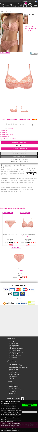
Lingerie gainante (13, 378)
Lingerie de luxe (3, 130)
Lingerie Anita (12, 341)
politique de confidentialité (12, 430)
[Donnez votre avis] (28, 125)
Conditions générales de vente (16, 390)
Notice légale (12, 393)
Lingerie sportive (13, 376)
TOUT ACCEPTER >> (30, 405)
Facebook (24, 1)
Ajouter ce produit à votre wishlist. (19, 159)
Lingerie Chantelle (13, 343)
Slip (13, 236)
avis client (20, 125)
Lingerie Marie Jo (13, 347)
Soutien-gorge (3, 132)
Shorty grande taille (14, 371)
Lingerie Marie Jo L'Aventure (16, 348)
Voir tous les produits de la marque (31, 170)
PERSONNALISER (30, 412)
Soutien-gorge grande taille (16, 366)
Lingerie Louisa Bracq (14, 354)
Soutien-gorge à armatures (6, 134)
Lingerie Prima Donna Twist (16, 352)
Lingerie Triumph (13, 357)
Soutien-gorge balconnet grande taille (18, 367)
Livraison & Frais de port (15, 388)
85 (17, 145)
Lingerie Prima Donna (14, 350)
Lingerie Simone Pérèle (15, 355)
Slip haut (21, 270)
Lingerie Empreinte (14, 345)
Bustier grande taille (14, 374)
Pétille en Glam (9, 11)
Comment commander (14, 386)
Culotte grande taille (14, 372)
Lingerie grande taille (5, 136)
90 (21, 145)
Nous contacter (12, 391)
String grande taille (14, 369)
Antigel (2, 11)
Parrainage (11, 385)
